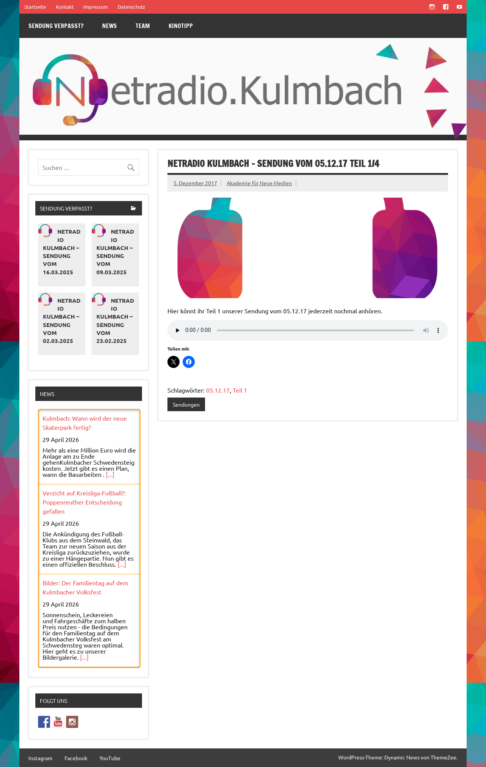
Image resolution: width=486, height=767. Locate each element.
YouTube (109, 758)
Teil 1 (240, 390)
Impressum (95, 6)
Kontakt (65, 6)
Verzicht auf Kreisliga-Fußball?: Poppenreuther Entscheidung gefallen (84, 502)
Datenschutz (131, 6)
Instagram (40, 758)
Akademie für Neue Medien (259, 182)
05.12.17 (218, 390)
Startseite (35, 6)
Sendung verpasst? (56, 26)
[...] (110, 474)
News (109, 26)
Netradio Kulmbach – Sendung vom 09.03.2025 (115, 251)
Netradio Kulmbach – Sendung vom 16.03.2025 (61, 251)
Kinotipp (181, 26)
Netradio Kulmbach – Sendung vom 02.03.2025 (61, 320)
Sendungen (186, 404)
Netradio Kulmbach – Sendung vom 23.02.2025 (115, 320)
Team (143, 26)
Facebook (76, 758)
